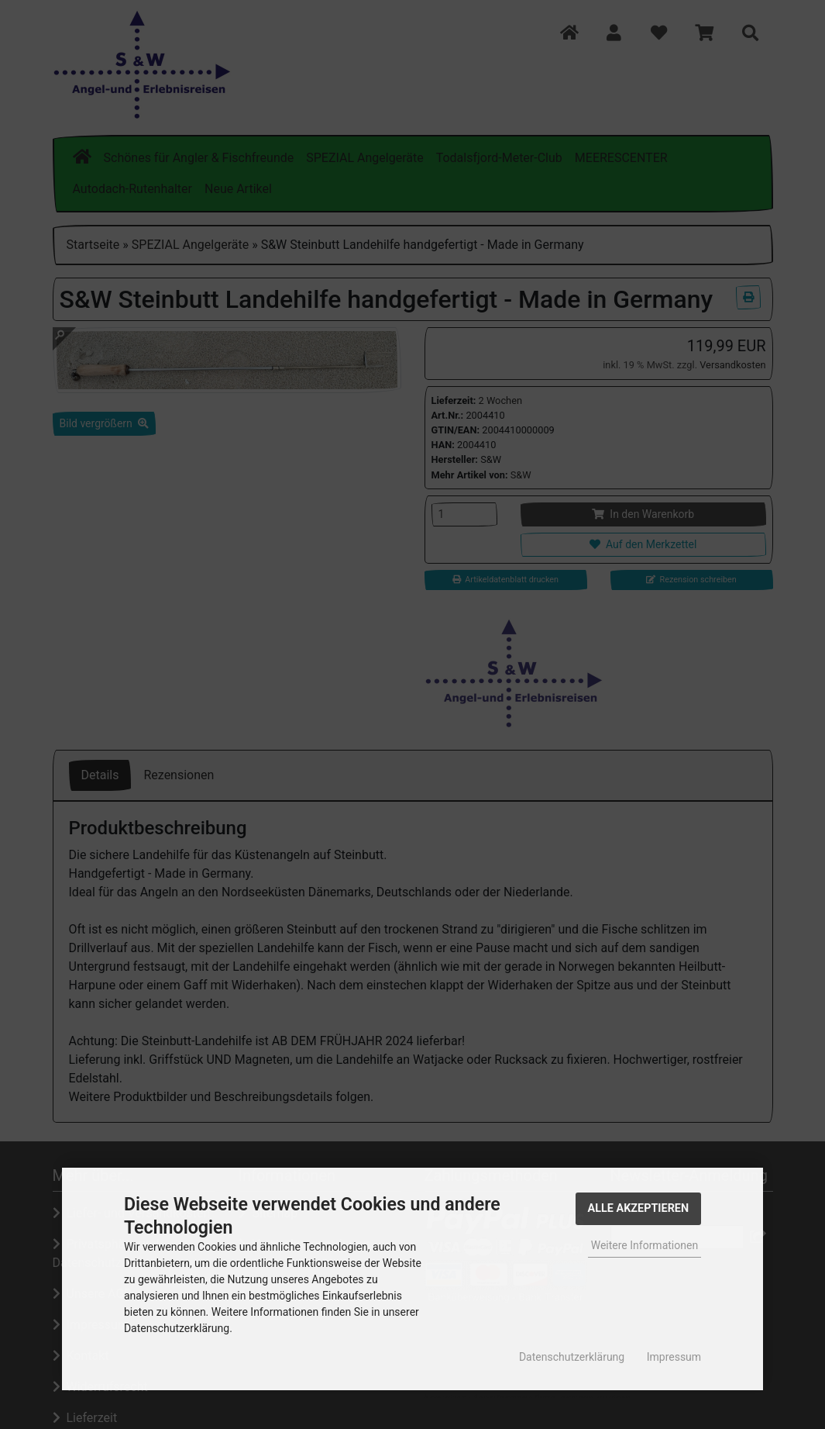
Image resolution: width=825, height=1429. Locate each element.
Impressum (674, 1357)
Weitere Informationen (644, 1245)
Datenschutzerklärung (571, 1357)
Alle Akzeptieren (638, 1208)
